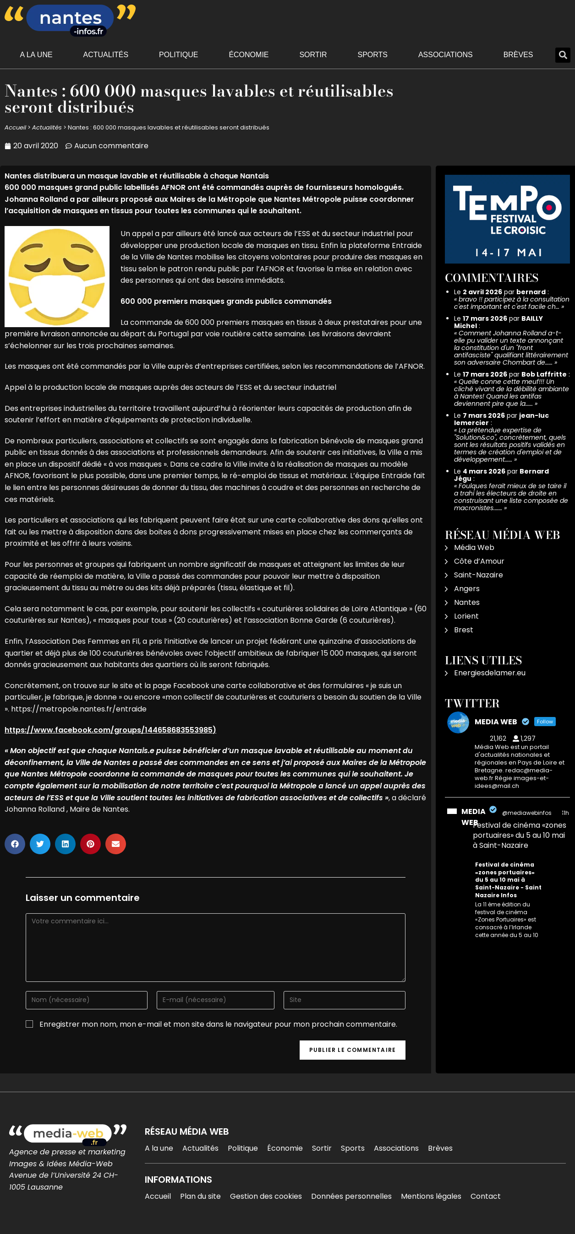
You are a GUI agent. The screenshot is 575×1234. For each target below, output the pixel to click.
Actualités (106, 55)
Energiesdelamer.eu (490, 673)
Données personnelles (351, 1196)
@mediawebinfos (527, 813)
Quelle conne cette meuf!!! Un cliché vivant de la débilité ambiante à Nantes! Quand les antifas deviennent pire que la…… (511, 392)
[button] (562, 55)
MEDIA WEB (473, 817)
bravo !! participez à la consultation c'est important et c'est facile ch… (512, 303)
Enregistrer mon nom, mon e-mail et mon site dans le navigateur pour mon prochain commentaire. (218, 1024)
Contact (486, 1196)
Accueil (15, 127)
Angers (467, 588)
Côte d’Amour (479, 561)
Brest (463, 630)
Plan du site (200, 1196)
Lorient (466, 616)
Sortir (313, 55)
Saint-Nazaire (478, 575)
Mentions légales (431, 1196)
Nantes (467, 602)
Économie (248, 55)
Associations (445, 55)
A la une (36, 55)
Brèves (518, 55)
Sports (372, 55)
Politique (178, 55)
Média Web (474, 547)
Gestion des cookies (266, 1196)
